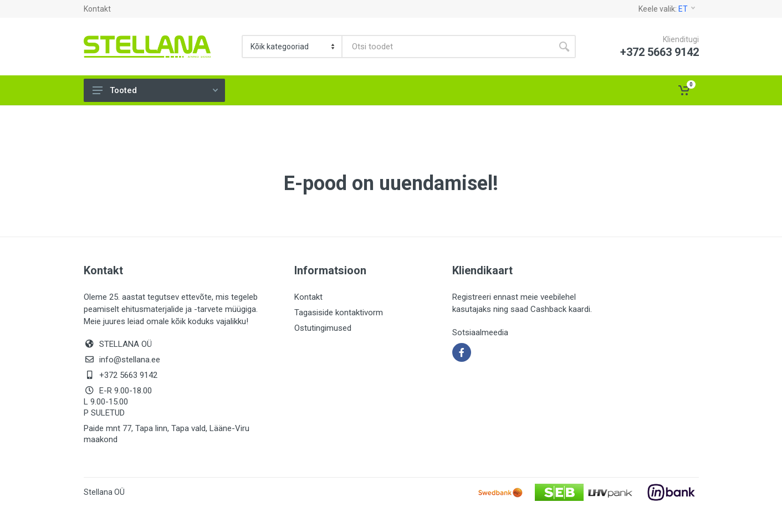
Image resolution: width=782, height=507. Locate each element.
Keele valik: (666, 8)
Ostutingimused (322, 328)
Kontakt (97, 9)
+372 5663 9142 (128, 375)
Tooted (155, 90)
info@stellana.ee (129, 360)
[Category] (293, 46)
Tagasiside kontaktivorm (338, 312)
